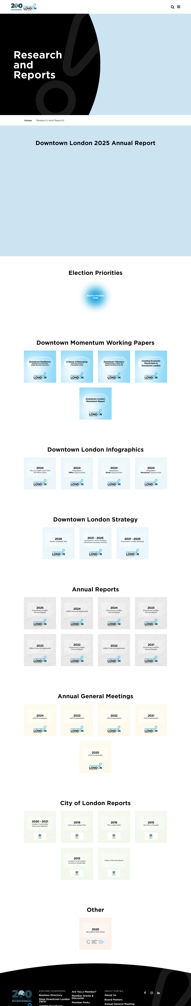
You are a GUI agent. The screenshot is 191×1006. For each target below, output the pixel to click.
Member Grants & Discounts (83, 996)
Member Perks (81, 1002)
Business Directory (50, 995)
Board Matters (113, 999)
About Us (110, 995)
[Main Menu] (178, 6)
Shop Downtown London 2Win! (54, 1000)
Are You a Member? (84, 991)
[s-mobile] (167, 7)
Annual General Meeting (119, 1004)
